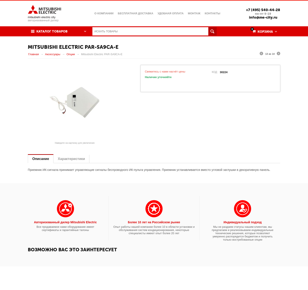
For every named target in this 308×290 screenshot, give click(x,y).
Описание (40, 159)
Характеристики (71, 159)
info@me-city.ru (263, 17)
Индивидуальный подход (243, 222)
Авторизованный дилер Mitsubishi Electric (65, 222)
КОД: (215, 72)
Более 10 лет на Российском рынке (154, 222)
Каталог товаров (52, 31)
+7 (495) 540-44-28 (263, 10)
